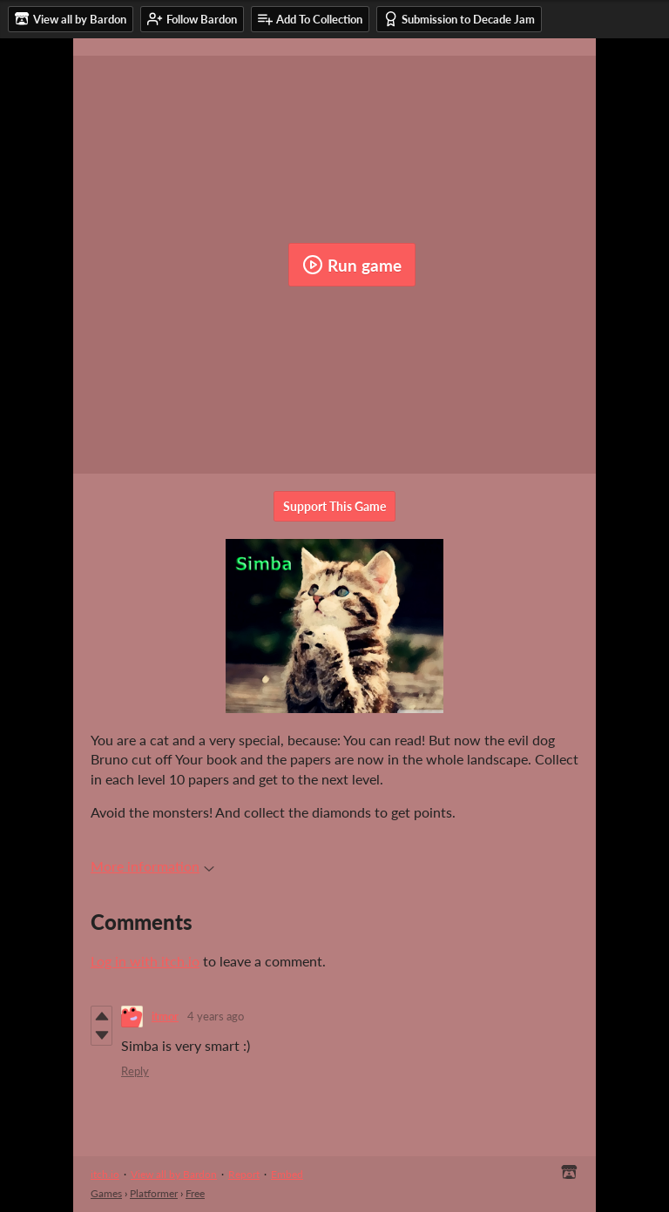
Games (106, 1193)
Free (195, 1193)
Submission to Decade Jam (459, 18)
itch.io (105, 1174)
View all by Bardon (174, 1174)
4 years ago (215, 1016)
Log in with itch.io (145, 961)
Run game (352, 264)
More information (152, 866)
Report (244, 1174)
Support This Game (334, 506)
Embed (287, 1174)
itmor (165, 1016)
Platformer (154, 1193)
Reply (135, 1071)
